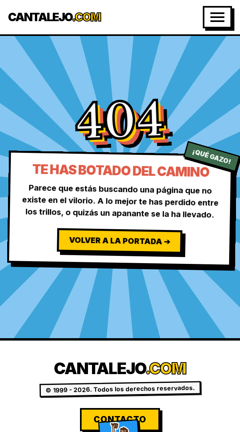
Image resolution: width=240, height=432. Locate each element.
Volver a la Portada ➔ (119, 240)
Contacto (120, 419)
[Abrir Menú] (217, 17)
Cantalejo (54, 17)
